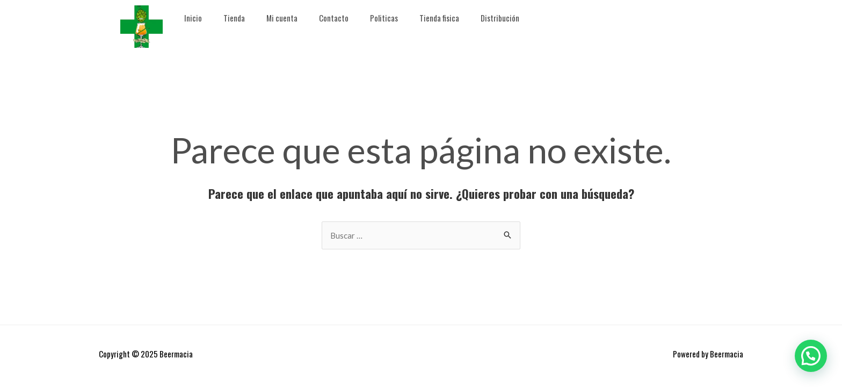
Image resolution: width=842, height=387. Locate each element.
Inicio (193, 18)
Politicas (384, 18)
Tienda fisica (439, 18)
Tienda (234, 18)
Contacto (334, 18)
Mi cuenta (281, 18)
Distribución (500, 18)
